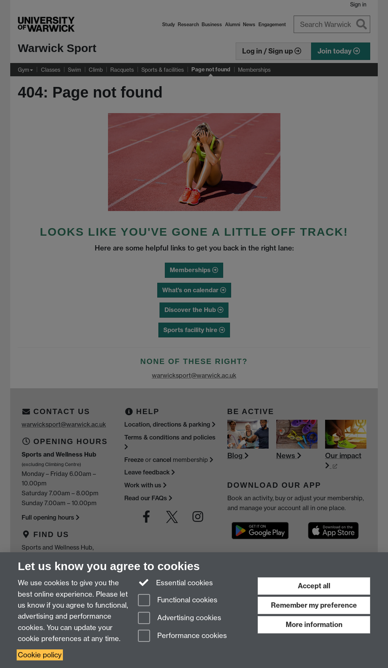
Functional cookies (177, 601)
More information (314, 624)
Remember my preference (314, 605)
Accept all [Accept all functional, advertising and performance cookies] (314, 585)
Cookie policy (40, 655)
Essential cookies (175, 582)
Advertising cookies (179, 618)
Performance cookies (182, 636)
